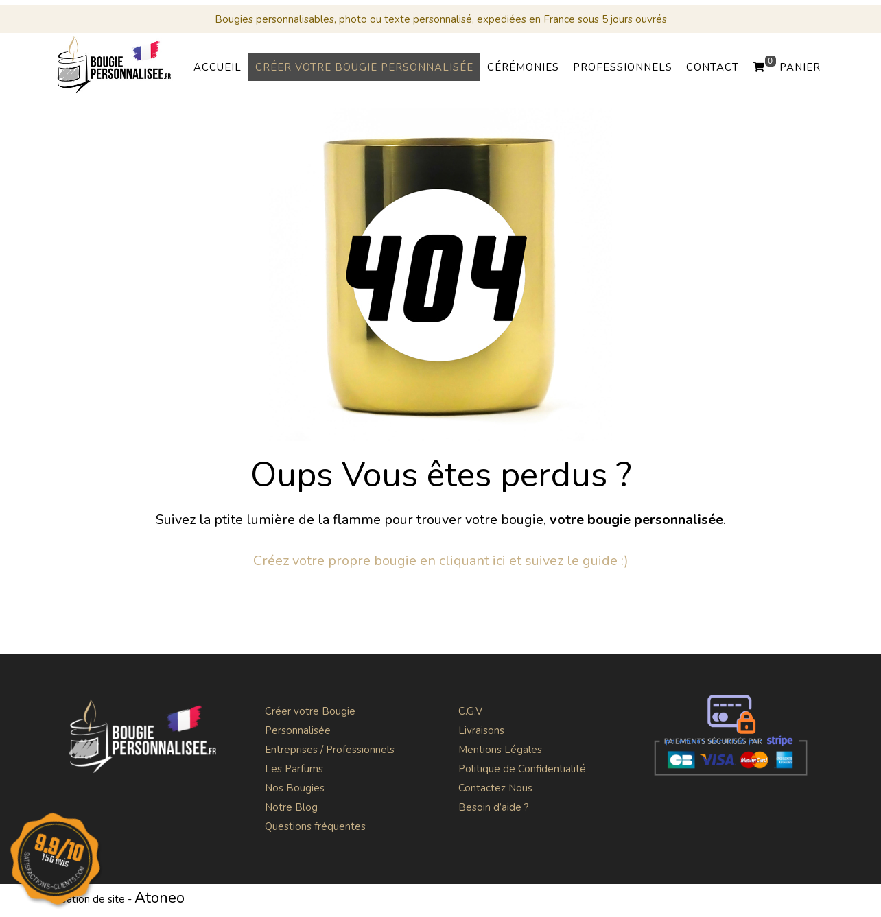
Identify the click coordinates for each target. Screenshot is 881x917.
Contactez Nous (495, 788)
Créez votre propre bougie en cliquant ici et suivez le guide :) (441, 560)
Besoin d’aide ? (493, 807)
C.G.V (470, 711)
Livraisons (481, 730)
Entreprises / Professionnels (330, 750)
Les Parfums (294, 769)
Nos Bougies (295, 788)
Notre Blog (291, 807)
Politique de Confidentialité (522, 769)
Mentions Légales (500, 750)
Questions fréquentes (315, 826)
